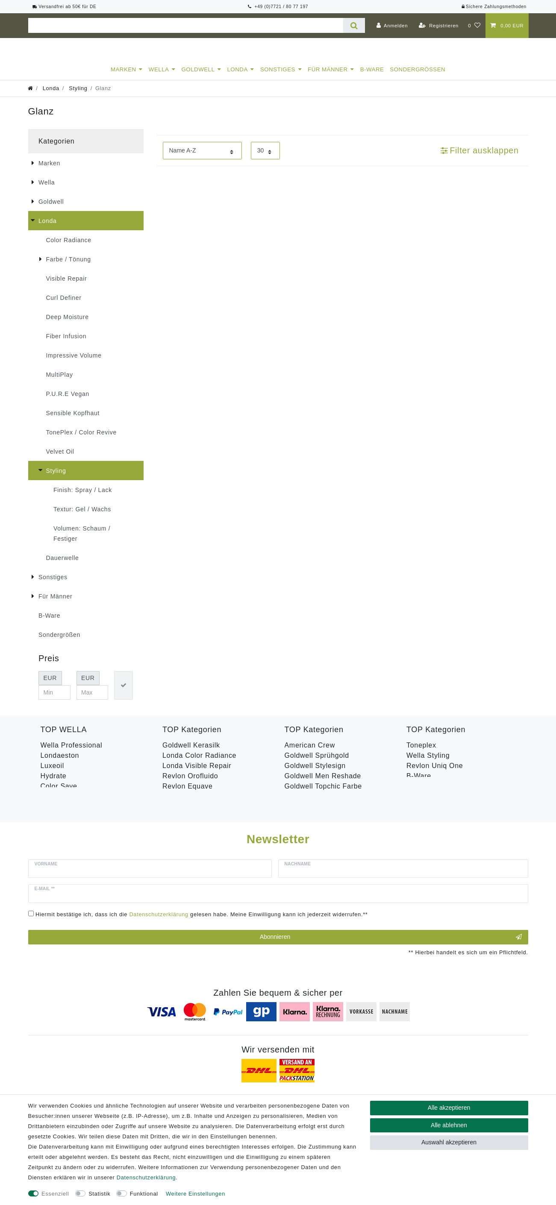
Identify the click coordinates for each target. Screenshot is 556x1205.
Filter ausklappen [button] (479, 158)
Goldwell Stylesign (315, 773)
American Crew (310, 752)
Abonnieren (391, 923)
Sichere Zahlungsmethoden (494, 6)
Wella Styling (428, 763)
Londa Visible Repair (196, 773)
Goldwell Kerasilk (191, 752)
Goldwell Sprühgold (317, 763)
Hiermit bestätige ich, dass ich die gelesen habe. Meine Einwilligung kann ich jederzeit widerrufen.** (201, 900)
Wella (159, 77)
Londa (237, 77)
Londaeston (60, 763)
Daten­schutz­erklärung (146, 1177)
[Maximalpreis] (92, 700)
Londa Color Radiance (199, 763)
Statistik (99, 1193)
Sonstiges (277, 77)
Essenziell (55, 1193)
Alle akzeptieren (449, 1107)
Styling (77, 96)
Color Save (59, 793)
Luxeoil (53, 773)
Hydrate (54, 783)
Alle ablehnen (449, 1125)
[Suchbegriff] (186, 25)
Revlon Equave (187, 793)
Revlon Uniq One (434, 773)
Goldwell (198, 77)
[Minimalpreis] (54, 700)
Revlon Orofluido (190, 783)
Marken (123, 77)
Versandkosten (408, 1093)
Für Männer (328, 77)
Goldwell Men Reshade (323, 783)
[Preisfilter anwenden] (123, 693)
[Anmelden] (391, 25)
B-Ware (372, 77)
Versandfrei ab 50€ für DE (64, 6)
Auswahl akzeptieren (449, 1142)
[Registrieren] (438, 25)
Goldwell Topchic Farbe (323, 793)
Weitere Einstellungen (195, 1193)
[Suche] (354, 25)
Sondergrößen (417, 77)
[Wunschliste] (474, 25)
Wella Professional (72, 752)
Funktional (144, 1193)
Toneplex (421, 752)
